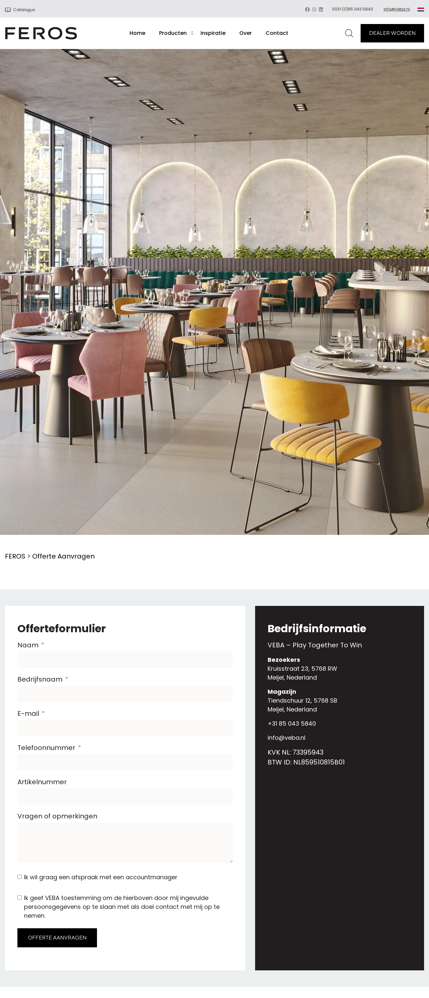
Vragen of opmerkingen (57, 816)
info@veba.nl (397, 9)
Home (137, 33)
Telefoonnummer (46, 747)
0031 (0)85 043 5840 (352, 9)
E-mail (28, 713)
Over (245, 33)
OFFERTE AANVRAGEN (57, 938)
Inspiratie (213, 33)
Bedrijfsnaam (39, 679)
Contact (277, 33)
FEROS (15, 556)
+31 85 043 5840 (292, 723)
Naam (27, 645)
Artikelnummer (42, 781)
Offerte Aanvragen (63, 556)
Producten (173, 33)
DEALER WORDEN (392, 33)
